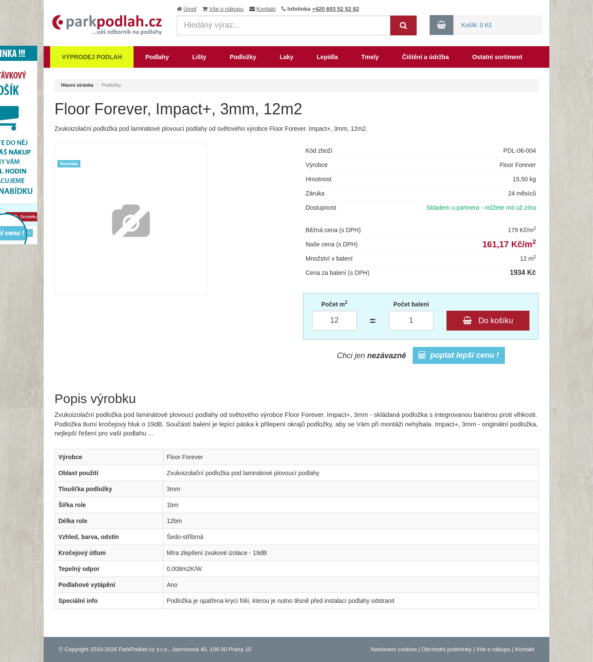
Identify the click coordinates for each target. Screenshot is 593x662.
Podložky (243, 57)
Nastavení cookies (394, 649)
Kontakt (266, 9)
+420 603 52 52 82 (335, 9)
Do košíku (488, 320)
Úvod (189, 9)
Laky (286, 57)
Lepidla (327, 57)
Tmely (370, 57)
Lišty (199, 57)
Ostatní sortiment (497, 57)
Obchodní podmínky (446, 649)
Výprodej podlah (92, 57)
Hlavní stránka (77, 85)
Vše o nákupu (226, 9)
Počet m (334, 304)
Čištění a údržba (425, 57)
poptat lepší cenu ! (458, 355)
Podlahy (157, 57)
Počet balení (411, 304)
